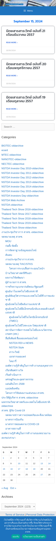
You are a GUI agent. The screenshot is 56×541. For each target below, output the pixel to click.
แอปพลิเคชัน (12, 388)
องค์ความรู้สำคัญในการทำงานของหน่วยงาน (25, 433)
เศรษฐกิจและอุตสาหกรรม (19, 379)
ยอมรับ (16, 536)
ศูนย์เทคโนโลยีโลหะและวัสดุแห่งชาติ (25, 325)
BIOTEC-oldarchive (12, 145)
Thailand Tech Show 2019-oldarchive (22, 223)
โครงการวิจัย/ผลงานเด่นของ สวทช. (25, 393)
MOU (8, 241)
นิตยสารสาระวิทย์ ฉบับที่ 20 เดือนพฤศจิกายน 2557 (26, 65)
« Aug (4, 488)
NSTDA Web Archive (13, 200)
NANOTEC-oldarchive (13, 159)
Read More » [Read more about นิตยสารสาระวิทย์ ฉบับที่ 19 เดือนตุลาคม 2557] (12, 109)
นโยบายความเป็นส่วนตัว (34, 536)
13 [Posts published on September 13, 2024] (42, 463)
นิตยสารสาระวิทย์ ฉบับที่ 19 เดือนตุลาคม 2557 (25, 99)
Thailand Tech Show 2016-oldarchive (22, 209)
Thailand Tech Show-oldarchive (19, 227)
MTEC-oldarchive (11, 154)
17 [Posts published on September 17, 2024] (19, 469)
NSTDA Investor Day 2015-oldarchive (22, 191)
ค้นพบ (8, 255)
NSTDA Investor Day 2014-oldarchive (22, 186)
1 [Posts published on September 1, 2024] (3, 458)
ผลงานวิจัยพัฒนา (14, 277)
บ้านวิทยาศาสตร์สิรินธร (18, 273)
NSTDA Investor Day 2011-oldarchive (22, 173)
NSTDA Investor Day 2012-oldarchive (22, 177)
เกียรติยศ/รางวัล (14, 370)
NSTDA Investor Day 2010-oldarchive (22, 168)
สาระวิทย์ (14, 352)
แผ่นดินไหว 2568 (15, 384)
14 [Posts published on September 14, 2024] (49, 463)
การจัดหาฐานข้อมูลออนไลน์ (20, 250)
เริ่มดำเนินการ (13, 374)
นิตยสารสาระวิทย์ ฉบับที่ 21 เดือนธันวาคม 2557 (25, 32)
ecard (4, 150)
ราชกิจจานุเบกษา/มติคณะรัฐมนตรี (24, 286)
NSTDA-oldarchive (12, 204)
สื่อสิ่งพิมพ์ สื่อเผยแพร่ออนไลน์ (21, 338)
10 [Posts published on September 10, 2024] (19, 463)
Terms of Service (14, 514)
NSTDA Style (16, 347)
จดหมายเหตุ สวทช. (12, 236)
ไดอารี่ (12, 361)
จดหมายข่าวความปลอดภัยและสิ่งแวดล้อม (28, 415)
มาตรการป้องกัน (14, 419)
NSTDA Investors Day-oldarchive (20, 195)
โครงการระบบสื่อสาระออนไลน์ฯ (27, 268)
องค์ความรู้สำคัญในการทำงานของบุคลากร (29, 365)
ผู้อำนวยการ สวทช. (16, 282)
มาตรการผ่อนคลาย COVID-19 (22, 424)
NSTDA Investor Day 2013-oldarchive (22, 182)
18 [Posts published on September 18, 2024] (27, 469)
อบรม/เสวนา (8, 437)
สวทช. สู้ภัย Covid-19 (13, 410)
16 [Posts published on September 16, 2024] (11, 469)
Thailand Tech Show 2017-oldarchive (22, 214)
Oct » (13, 488)
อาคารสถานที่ (13, 428)
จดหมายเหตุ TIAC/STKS (19, 264)
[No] (52, 528)
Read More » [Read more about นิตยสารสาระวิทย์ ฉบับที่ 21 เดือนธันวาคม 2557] (12, 42)
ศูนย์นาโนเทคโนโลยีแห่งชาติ (21, 291)
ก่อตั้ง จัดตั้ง (11, 245)
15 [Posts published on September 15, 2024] (4, 469)
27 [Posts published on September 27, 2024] (42, 475)
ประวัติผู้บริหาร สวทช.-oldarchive (19, 397)
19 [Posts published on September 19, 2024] (34, 469)
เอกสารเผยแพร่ (17, 356)
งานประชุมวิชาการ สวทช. (19, 259)
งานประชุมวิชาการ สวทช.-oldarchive (22, 232)
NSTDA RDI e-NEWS (21, 343)
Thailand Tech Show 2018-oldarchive (22, 218)
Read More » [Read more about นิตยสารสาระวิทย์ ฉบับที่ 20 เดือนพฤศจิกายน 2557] (12, 76)
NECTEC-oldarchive (12, 164)
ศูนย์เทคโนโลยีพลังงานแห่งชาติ (22, 304)
